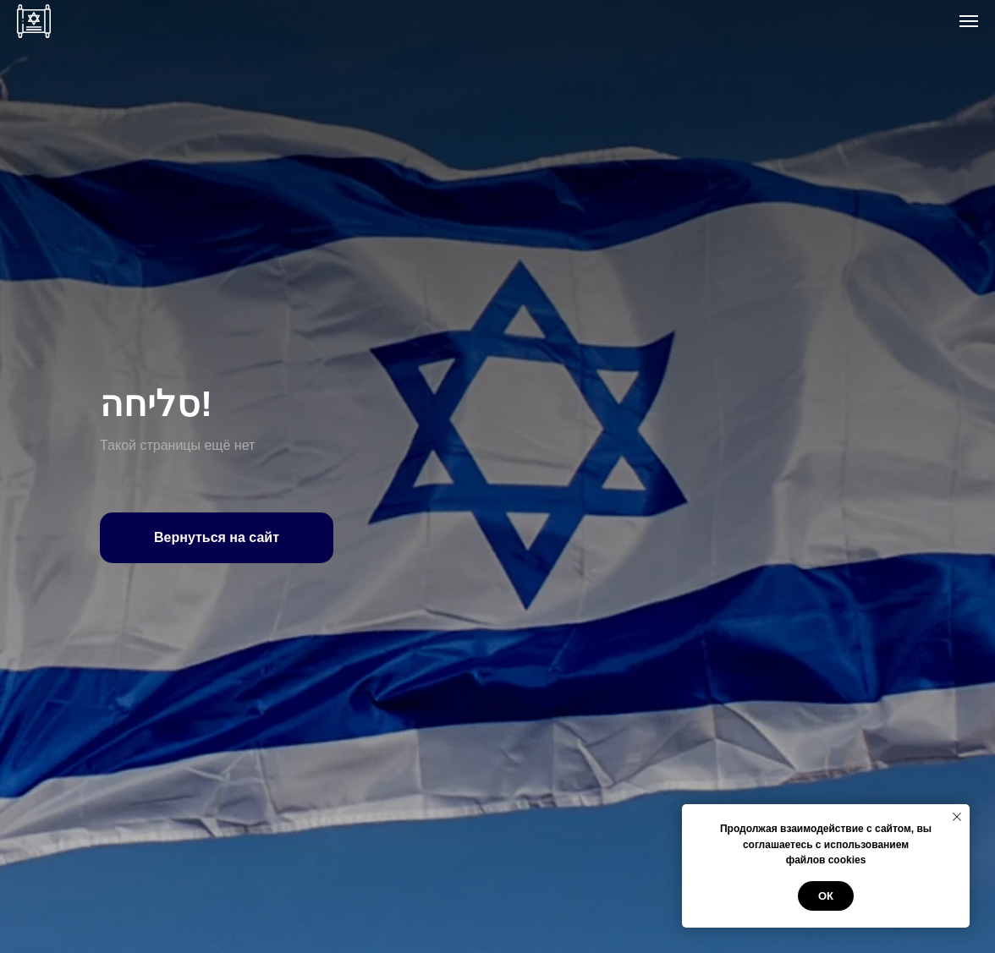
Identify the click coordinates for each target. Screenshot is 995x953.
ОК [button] (825, 896)
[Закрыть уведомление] (956, 816)
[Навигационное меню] (968, 21)
